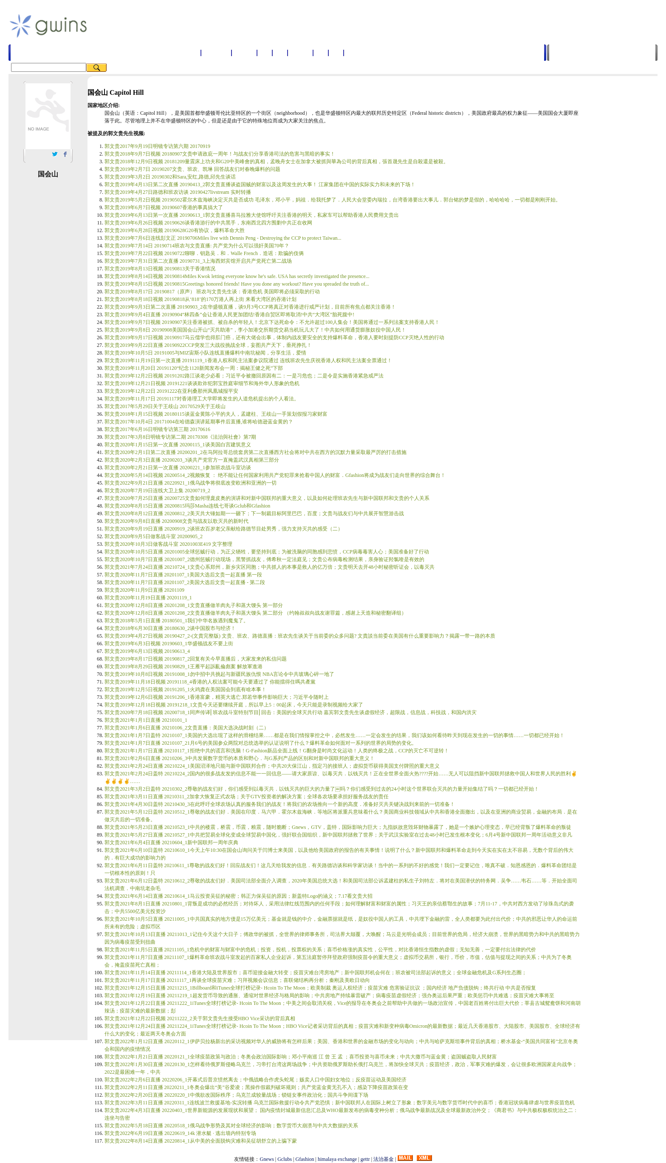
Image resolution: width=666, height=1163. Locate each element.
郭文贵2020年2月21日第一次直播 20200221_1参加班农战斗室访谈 (177, 468)
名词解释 (244, 53)
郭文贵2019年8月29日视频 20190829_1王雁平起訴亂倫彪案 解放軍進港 (183, 666)
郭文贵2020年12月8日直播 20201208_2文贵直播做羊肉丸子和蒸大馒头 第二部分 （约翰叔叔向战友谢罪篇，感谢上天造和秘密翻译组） (255, 613)
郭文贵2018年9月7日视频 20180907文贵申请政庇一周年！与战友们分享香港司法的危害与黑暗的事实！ (219, 154)
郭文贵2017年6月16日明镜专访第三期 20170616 (157, 429)
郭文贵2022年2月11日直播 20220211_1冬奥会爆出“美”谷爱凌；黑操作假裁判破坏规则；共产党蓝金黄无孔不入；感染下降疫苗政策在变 (256, 1087)
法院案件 (356, 53)
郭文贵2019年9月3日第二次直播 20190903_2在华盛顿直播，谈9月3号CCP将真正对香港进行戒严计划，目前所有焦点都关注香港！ (250, 307)
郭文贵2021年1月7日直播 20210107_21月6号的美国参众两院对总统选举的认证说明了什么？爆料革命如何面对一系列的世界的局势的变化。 (260, 743)
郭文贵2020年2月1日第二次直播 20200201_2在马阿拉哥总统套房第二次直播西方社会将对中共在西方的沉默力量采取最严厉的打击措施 (255, 452)
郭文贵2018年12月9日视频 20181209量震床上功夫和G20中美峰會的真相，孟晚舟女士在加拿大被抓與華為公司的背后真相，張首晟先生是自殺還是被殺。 (276, 162)
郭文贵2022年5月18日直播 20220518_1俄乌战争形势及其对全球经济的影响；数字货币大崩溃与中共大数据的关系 (231, 1126)
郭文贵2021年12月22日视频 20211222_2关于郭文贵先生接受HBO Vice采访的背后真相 (199, 1018)
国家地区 (300, 53)
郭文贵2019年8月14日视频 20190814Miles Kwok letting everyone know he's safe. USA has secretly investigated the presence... (237, 276)
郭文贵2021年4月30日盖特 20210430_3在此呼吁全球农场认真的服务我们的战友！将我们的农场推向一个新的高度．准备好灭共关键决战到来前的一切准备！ (279, 804)
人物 (265, 53)
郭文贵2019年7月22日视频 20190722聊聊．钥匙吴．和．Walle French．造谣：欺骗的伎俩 (204, 253)
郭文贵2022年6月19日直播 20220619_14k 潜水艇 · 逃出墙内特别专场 (180, 1133)
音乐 (336, 53)
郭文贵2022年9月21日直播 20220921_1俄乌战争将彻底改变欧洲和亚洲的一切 (190, 483)
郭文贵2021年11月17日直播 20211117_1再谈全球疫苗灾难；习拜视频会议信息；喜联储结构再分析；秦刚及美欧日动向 (237, 980)
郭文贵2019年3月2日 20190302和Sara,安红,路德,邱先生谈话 (170, 177)
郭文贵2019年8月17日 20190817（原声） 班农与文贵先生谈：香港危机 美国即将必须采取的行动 (212, 292)
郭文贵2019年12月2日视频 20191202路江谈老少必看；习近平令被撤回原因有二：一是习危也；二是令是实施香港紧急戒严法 (244, 376)
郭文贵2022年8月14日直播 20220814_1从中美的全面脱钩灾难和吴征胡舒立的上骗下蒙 (200, 1141)
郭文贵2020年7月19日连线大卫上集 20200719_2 (157, 491)
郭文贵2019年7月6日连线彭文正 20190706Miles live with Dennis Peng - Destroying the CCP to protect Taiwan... (222, 238)
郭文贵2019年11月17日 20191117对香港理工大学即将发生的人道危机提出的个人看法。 (201, 399)
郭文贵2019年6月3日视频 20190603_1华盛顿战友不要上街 (168, 644)
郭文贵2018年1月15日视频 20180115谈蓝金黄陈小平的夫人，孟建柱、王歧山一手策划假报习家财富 (215, 414)
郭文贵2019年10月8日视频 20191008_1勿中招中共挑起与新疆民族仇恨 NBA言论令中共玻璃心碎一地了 (219, 674)
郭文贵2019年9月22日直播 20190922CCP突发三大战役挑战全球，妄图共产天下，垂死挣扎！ (208, 345)
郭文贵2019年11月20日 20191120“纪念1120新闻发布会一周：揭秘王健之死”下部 (193, 368)
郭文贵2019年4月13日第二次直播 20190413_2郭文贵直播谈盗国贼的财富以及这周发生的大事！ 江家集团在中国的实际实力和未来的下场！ (259, 184)
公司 (280, 53)
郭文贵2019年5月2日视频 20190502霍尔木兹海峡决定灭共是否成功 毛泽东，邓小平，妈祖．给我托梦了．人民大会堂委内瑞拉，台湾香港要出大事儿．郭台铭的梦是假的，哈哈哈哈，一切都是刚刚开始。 (332, 200)
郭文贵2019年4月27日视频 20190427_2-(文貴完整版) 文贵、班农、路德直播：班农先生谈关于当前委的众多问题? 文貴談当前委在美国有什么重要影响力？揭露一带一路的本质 (299, 636)
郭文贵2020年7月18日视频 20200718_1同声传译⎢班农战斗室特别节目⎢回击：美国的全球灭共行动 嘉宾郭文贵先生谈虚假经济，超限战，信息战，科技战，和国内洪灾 (290, 712)
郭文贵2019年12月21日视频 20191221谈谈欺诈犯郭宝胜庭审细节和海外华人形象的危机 (201, 383)
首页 (193, 53)
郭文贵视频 (216, 53)
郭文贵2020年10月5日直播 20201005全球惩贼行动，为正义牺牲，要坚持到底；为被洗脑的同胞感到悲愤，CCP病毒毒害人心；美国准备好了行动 (266, 552)
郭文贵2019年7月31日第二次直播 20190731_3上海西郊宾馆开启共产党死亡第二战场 (198, 261)
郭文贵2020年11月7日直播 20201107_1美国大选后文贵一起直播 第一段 (183, 575)
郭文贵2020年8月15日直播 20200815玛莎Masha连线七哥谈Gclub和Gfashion (187, 506)
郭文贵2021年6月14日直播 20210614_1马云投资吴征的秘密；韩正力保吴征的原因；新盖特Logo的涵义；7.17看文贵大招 (238, 896)
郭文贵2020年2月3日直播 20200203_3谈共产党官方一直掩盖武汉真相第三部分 (191, 460)
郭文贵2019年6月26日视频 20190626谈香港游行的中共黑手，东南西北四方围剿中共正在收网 (208, 223)
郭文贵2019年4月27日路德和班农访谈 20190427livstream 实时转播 (177, 192)
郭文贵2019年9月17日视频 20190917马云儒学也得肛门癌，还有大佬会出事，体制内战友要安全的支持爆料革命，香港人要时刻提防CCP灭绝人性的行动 (274, 337)
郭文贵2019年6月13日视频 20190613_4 (147, 651)
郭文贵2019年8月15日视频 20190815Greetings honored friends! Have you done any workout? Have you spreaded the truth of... (236, 284)
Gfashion (305, 1159)
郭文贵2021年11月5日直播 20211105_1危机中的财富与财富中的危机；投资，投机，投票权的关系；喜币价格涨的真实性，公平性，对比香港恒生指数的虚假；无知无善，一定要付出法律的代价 (320, 950)
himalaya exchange (337, 1159)
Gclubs (284, 1159)
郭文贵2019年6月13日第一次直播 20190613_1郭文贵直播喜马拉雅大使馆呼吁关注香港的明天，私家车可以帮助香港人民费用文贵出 (251, 215)
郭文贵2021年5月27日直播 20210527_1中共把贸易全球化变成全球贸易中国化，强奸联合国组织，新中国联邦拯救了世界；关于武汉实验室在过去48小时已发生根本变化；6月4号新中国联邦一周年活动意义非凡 (338, 835)
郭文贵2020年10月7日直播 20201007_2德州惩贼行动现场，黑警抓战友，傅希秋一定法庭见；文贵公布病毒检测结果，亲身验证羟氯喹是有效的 (264, 559)
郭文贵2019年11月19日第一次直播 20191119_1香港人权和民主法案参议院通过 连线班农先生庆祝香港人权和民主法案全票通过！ (248, 360)
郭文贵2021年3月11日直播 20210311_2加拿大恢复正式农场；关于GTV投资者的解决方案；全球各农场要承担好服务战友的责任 (246, 797)
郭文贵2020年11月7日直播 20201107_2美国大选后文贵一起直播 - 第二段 (184, 582)
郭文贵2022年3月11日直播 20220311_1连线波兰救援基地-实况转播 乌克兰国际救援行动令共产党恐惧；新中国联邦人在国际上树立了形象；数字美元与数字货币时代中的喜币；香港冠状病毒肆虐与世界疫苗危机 (339, 1103)
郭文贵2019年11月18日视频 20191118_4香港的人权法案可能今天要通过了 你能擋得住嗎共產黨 (210, 682)
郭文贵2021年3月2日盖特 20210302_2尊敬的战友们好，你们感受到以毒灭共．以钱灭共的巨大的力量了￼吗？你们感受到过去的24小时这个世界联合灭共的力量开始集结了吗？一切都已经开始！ (321, 789)
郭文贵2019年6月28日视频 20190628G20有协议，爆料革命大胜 (174, 230)
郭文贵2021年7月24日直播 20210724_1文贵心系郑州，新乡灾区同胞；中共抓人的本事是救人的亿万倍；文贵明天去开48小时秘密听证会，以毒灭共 (269, 567)
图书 (321, 53)
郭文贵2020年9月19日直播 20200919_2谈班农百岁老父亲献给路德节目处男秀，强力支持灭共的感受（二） (223, 529)
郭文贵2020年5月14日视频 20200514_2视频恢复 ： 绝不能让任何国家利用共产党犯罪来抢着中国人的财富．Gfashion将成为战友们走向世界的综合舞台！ (275, 475)
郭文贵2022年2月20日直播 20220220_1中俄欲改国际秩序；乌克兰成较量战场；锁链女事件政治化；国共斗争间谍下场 (236, 1095)
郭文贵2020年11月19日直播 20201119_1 (148, 598)
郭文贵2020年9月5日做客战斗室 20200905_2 (153, 536)
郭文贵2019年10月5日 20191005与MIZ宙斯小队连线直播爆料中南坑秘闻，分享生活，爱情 (205, 353)
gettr (365, 1159)
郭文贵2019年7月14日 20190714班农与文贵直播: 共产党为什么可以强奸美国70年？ (196, 246)
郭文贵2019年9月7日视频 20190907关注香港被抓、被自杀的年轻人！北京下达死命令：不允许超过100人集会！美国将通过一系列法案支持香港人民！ (272, 322)
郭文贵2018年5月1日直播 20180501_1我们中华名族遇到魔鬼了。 (176, 621)
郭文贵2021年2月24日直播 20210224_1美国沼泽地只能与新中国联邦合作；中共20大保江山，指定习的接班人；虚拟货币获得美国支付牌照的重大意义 (272, 766)
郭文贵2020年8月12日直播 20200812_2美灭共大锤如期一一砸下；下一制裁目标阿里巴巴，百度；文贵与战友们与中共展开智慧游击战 (254, 513)
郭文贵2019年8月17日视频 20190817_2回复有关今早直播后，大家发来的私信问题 (195, 659)
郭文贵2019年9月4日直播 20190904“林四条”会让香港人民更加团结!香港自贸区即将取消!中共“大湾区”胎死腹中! (229, 315)
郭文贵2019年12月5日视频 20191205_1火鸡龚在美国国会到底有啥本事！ (185, 689)
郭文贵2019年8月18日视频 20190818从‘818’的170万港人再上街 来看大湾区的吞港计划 (200, 299)
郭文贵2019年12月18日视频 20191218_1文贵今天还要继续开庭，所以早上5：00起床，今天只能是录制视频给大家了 (233, 705)
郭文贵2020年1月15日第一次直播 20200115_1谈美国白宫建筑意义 (177, 445)
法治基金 (383, 1159)
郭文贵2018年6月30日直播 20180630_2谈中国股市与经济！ (170, 628)
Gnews (267, 1159)
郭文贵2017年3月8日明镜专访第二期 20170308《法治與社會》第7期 (180, 437)
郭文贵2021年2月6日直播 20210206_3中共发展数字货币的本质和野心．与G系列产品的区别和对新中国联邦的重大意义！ (239, 758)
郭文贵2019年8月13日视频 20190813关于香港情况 (159, 269)
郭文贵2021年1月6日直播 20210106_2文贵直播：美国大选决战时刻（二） (186, 728)
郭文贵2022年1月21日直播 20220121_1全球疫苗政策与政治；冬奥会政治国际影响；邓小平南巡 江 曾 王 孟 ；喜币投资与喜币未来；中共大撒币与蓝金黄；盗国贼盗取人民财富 (300, 1057)
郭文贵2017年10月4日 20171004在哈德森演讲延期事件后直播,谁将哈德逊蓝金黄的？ (198, 422)
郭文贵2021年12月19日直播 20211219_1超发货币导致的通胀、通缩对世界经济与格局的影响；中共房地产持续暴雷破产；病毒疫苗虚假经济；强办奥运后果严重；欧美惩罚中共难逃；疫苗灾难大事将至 (329, 995)
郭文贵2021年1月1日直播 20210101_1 (145, 720)
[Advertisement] (297, 25)
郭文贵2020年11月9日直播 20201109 (144, 590)
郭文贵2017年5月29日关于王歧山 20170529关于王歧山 (165, 406)
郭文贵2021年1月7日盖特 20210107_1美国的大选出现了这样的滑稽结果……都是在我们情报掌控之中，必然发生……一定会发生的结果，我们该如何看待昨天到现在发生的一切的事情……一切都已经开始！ (334, 735)
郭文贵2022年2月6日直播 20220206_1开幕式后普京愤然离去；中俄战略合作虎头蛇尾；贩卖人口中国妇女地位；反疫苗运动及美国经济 (255, 1080)
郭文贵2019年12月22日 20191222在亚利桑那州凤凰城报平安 (171, 391)
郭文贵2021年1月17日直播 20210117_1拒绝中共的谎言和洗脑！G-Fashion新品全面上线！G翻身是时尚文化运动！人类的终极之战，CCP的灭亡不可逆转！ (276, 751)
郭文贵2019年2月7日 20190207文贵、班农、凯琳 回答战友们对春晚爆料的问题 (192, 169)
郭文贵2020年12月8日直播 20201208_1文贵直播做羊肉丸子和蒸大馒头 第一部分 (193, 605)
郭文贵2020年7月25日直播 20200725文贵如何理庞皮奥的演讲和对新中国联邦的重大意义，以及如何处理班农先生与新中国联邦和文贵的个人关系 (266, 498)
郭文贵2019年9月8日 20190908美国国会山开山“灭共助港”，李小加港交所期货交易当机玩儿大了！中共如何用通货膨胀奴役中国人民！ (255, 330)
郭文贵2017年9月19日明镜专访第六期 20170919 (157, 146)
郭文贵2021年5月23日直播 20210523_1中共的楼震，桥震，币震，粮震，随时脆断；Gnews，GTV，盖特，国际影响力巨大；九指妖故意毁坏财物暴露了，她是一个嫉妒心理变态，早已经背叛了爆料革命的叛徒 (337, 827)
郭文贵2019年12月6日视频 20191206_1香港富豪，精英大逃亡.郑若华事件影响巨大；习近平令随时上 (216, 697)
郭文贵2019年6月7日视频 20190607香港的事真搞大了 (163, 207)
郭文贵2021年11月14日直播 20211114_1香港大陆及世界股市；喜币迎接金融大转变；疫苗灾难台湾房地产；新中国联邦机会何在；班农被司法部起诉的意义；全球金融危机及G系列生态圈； (315, 973)
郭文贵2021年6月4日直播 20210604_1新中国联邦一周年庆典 (171, 842)
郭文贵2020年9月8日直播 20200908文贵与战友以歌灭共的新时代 (176, 521)
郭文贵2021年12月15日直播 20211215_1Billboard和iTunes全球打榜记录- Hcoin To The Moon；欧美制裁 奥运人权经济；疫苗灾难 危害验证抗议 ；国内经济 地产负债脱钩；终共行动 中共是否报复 (320, 988)
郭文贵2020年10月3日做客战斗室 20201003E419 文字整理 (168, 544)
